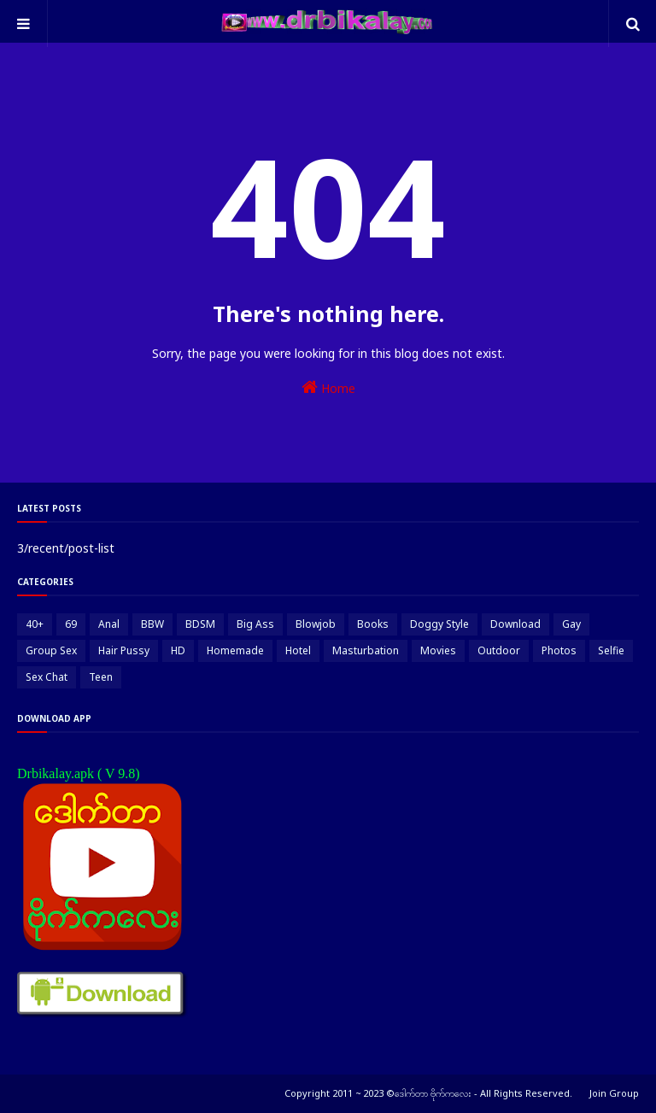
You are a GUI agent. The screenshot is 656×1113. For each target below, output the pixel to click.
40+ (35, 624)
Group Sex (51, 650)
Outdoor (498, 650)
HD (178, 650)
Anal (109, 624)
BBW (152, 624)
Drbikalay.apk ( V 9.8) (78, 773)
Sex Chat (46, 677)
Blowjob (316, 624)
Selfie (611, 650)
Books (373, 624)
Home (328, 387)
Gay (571, 624)
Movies (438, 650)
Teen (101, 677)
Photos (559, 650)
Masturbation (365, 650)
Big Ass (255, 624)
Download (515, 624)
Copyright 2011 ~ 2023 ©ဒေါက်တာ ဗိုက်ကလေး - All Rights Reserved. (428, 1093)
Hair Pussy (123, 650)
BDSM (200, 624)
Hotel (298, 650)
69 (71, 624)
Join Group (614, 1093)
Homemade (235, 650)
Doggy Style (439, 624)
